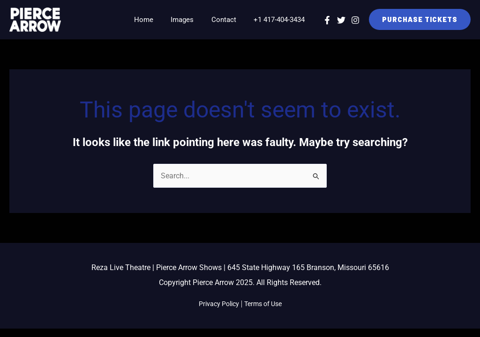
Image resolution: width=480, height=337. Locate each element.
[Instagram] (355, 20)
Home (155, 19)
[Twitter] (341, 20)
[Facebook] (327, 20)
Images (191, 19)
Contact (229, 19)
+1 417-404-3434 (281, 19)
